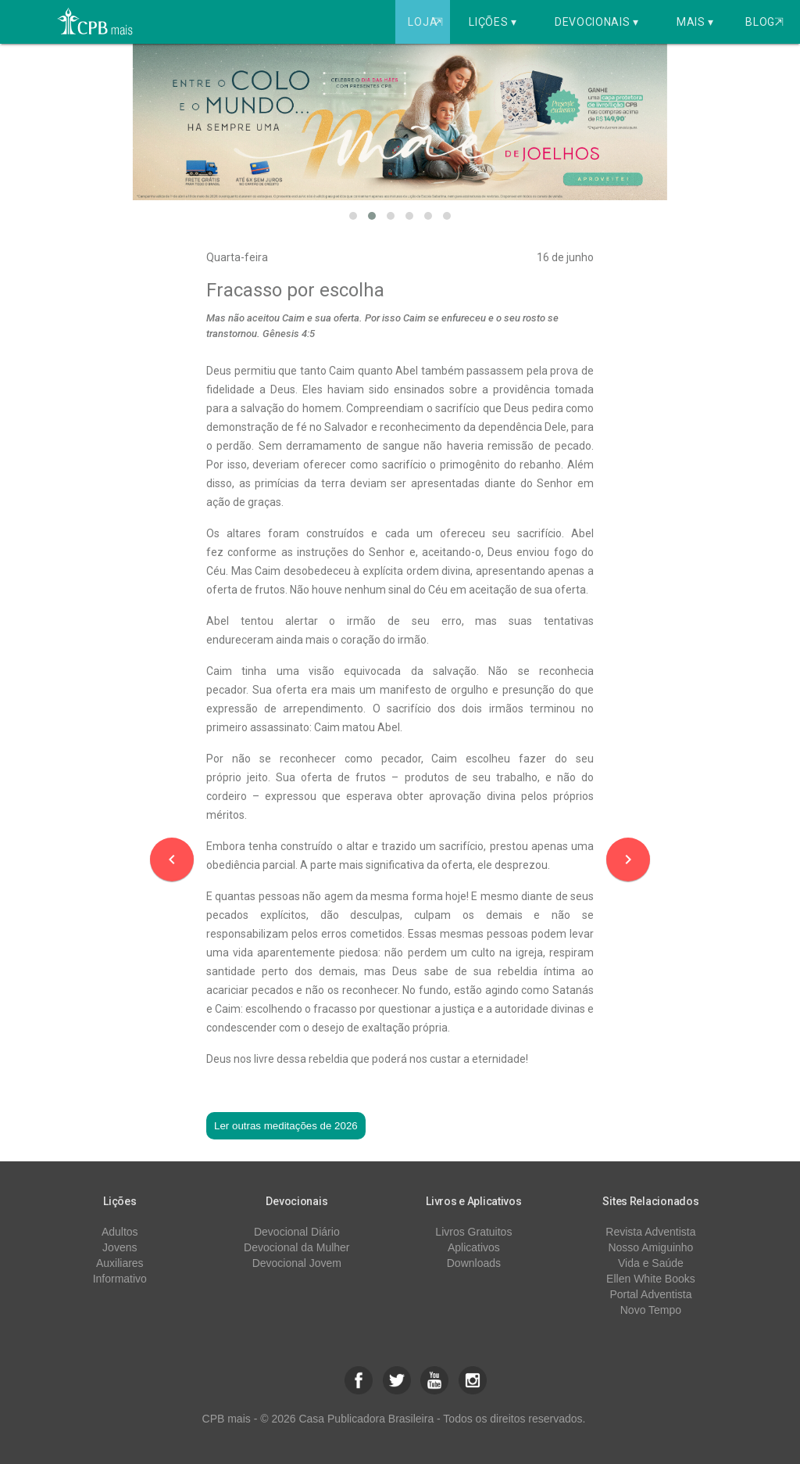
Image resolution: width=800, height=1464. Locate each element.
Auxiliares (120, 1263)
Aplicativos (474, 1247)
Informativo (120, 1278)
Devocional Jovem (296, 1263)
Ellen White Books (650, 1278)
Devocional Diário (297, 1231)
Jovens (119, 1247)
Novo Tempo (650, 1310)
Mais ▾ (695, 22)
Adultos (120, 1231)
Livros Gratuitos (473, 1231)
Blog (764, 22)
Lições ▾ (493, 22)
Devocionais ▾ (597, 22)
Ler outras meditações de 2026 (286, 1126)
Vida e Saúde (651, 1263)
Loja (427, 22)
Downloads (474, 1263)
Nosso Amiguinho (650, 1247)
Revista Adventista (650, 1231)
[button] (353, 216)
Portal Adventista (650, 1294)
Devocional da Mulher (296, 1247)
